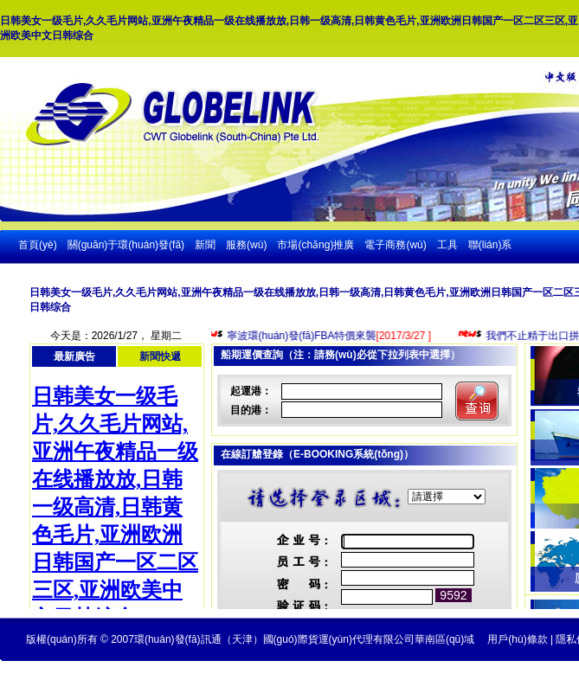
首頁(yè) (37, 245)
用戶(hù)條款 (517, 639)
